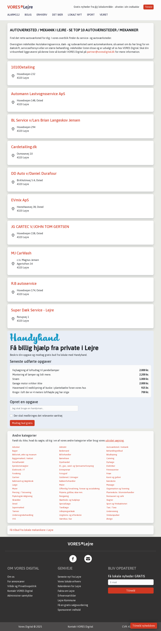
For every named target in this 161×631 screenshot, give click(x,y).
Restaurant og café (115, 496)
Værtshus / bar (65, 519)
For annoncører (16, 581)
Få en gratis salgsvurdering (73, 605)
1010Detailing (23, 67)
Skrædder (16, 500)
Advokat (16, 447)
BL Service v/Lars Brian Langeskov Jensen (45, 120)
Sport (91, 14)
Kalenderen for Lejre (69, 586)
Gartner (15, 477)
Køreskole (111, 481)
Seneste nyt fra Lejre (69, 576)
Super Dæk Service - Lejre (32, 310)
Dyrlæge (110, 462)
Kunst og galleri (113, 477)
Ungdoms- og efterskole (70, 515)
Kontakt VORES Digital (20, 590)
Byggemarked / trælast (22, 458)
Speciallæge (65, 504)
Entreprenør (64, 470)
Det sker (57, 14)
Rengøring (64, 496)
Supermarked (18, 507)
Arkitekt (62, 447)
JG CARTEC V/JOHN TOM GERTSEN (40, 227)
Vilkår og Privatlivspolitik (21, 586)
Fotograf (63, 473)
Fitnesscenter (112, 470)
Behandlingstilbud (114, 451)
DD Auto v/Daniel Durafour (34, 173)
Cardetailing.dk (24, 147)
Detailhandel (18, 462)
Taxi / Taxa (111, 507)
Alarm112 (13, 14)
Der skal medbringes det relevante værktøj (38, 415)
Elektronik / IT (18, 470)
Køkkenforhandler (67, 481)
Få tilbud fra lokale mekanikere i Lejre (31, 530)
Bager (15, 451)
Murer (14, 488)
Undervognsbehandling (22, 515)
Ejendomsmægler (20, 466)
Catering (110, 458)
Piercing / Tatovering (21, 492)
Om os (10, 576)
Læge (14, 485)
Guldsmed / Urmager (68, 477)
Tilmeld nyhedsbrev (143, 625)
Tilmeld (148, 7)
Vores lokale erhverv (69, 581)
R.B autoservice (24, 283)
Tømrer (15, 511)
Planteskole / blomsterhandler (120, 492)
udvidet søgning (114, 440)
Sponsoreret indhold (69, 609)
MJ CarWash (21, 253)
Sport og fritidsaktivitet (116, 504)
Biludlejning (111, 454)
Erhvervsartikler (67, 595)
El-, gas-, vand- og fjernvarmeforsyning (76, 466)
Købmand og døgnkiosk (22, 481)
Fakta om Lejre (66, 590)
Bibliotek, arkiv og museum (24, 454)
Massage (110, 485)
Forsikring (16, 473)
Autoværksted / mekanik (117, 447)
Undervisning (112, 511)
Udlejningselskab (67, 511)
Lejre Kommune (67, 600)
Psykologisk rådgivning (22, 496)
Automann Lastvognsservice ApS (38, 94)
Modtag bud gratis (22, 423)
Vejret (104, 14)
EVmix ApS (20, 200)
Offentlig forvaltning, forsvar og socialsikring (79, 488)
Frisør (108, 473)
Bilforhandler (65, 454)
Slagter (109, 500)
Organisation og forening (117, 488)
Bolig (28, 14)
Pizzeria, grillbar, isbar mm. (71, 492)
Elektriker (110, 466)
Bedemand (64, 451)
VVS (14, 519)
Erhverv (42, 14)
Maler (61, 485)
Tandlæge (64, 507)
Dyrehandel (64, 462)
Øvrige (109, 519)
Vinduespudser (112, 515)
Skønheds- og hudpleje (69, 500)
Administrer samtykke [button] (20, 595)
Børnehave (64, 458)
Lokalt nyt (75, 14)
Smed (14, 504)
